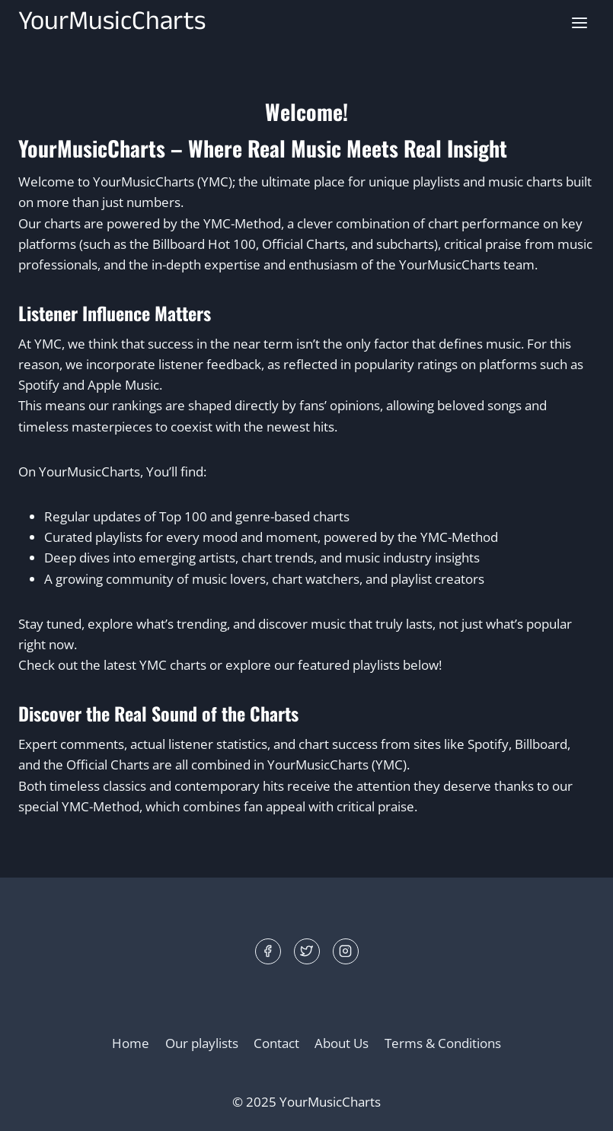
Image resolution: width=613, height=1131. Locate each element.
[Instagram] (346, 951)
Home (130, 1043)
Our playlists (201, 1043)
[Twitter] (307, 951)
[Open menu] (579, 22)
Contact (276, 1043)
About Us (341, 1043)
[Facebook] (268, 951)
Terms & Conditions (443, 1043)
